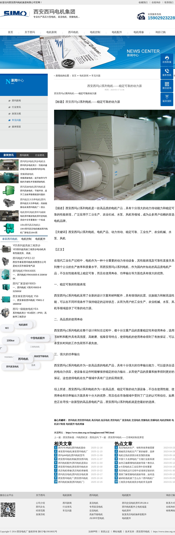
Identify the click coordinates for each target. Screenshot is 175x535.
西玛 (61, 93)
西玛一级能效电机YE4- (26, 309)
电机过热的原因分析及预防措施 (134, 455)
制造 (100, 330)
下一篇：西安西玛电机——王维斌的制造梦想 (121, 437)
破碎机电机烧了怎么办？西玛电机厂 (136, 478)
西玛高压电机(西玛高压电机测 (73, 474)
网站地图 (117, 531)
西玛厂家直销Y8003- (24, 283)
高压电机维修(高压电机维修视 (73, 470)
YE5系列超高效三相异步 (26, 245)
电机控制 (95, 32)
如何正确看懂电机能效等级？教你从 (136, 463)
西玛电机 (73, 32)
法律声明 (92, 531)
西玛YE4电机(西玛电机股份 (71, 447)
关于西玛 (30, 32)
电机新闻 (51, 32)
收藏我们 (143, 2)
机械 (111, 214)
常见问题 (95, 75)
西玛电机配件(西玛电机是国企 (73, 463)
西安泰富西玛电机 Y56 (25, 296)
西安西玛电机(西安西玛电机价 (73, 466)
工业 (91, 214)
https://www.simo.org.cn (164, 531)
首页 (10, 32)
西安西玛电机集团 (15, 14)
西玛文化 (40, 506)
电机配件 (117, 32)
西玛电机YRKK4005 (24, 270)
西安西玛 (71, 101)
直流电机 (93, 503)
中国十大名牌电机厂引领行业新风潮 (136, 459)
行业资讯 (67, 506)
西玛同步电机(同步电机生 (33, 161)
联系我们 (168, 2)
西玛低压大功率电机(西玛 (33, 199)
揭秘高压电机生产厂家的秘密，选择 (136, 451)
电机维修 (139, 32)
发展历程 (40, 514)
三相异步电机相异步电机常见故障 (135, 482)
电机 (72, 93)
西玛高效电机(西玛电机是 (33, 186)
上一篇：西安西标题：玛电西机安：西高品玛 (76, 437)
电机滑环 (126, 510)
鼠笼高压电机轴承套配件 (134, 514)
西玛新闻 (67, 503)
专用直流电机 (96, 506)
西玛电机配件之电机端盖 (134, 506)
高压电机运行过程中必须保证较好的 (136, 470)
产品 (120, 208)
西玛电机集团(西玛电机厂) (71, 482)
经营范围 (40, 510)
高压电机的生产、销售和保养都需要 (136, 447)
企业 (65, 267)
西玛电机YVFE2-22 (24, 258)
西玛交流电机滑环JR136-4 (135, 503)
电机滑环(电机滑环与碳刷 (33, 212)
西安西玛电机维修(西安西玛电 (73, 459)
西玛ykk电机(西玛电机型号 (71, 455)
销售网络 (170, 510)
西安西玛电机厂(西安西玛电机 (73, 478)
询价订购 (160, 32)
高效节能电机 (96, 514)
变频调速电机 (27, 174)
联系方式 (170, 503)
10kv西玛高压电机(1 (30, 225)
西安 (56, 93)
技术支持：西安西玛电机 (137, 531)
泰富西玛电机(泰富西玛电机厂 (73, 451)
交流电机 (93, 510)
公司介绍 (40, 503)
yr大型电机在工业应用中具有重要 (135, 466)
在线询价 (156, 2)
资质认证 (105, 531)
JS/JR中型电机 (96, 518)
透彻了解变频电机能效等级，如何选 (136, 474)
